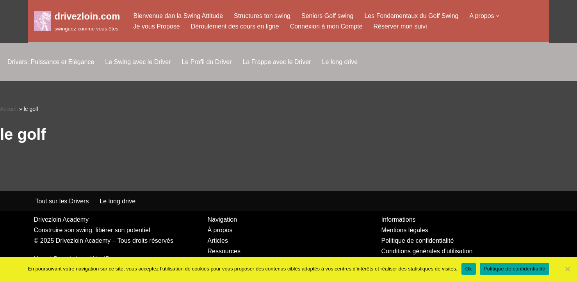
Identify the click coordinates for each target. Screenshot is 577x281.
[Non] (567, 269)
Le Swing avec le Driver (138, 62)
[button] (497, 16)
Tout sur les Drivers (62, 201)
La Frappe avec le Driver (276, 62)
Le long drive (340, 62)
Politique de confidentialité (514, 269)
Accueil (9, 109)
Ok (468, 269)
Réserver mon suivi (400, 26)
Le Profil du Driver (207, 62)
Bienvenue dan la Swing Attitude (178, 15)
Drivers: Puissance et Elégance (50, 62)
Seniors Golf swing (327, 15)
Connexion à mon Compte (326, 26)
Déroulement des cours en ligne (235, 26)
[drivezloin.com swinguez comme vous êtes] (77, 21)
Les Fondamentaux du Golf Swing (411, 15)
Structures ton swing (262, 15)
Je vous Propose (157, 26)
